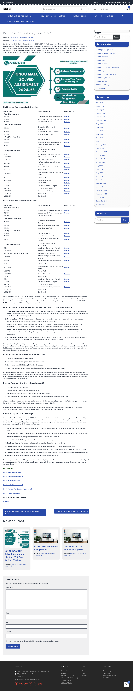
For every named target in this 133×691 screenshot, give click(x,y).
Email (8, 622)
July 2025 (99, 127)
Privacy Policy (66, 680)
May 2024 (99, 173)
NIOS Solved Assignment (104, 85)
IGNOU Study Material (103, 78)
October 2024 (100, 155)
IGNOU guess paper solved (105, 50)
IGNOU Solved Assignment (19, 16)
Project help (106, 678)
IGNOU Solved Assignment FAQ (21, 21)
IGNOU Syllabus (101, 81)
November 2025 (101, 120)
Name (8, 613)
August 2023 (100, 204)
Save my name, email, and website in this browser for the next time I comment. (33, 641)
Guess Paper (106, 673)
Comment (9, 587)
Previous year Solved (109, 675)
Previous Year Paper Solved (52, 16)
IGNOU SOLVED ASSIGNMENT (106, 74)
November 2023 (101, 194)
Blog (124, 16)
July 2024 (99, 166)
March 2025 (100, 141)
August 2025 (100, 124)
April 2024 (99, 176)
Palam (5, 2)
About (84, 673)
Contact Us (65, 671)
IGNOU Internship (102, 57)
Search (81, 9)
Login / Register (101, 9)
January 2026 (100, 113)
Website (8, 632)
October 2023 (100, 197)
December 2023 (101, 190)
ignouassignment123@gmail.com (118, 2)
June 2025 (99, 131)
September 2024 (101, 159)
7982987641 (94, 2)
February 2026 (101, 110)
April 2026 (99, 103)
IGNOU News (100, 60)
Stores (84, 675)
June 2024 (99, 169)
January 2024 (100, 187)
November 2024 (101, 152)
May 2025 (99, 134)
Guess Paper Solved (104, 16)
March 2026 (100, 106)
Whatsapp (65, 673)
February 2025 (101, 145)
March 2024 (100, 180)
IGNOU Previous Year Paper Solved (108, 67)
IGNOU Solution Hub (27, 38)
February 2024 (101, 183)
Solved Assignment (109, 671)
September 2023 (101, 201)
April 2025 (99, 138)
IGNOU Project (80, 16)
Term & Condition (67, 675)
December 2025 (101, 117)
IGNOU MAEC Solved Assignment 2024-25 (22, 40)
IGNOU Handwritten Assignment (107, 53)
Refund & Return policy (69, 678)
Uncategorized (101, 88)
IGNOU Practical (101, 64)
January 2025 (100, 148)
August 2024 (100, 162)
